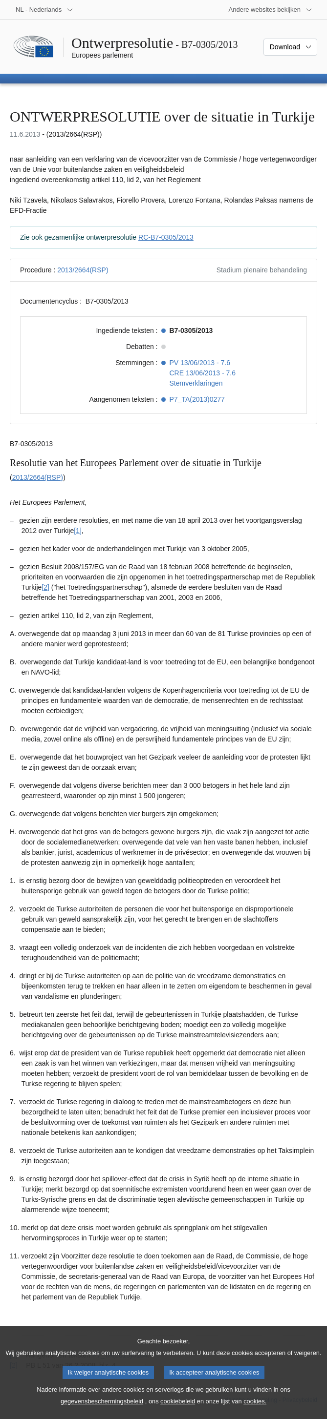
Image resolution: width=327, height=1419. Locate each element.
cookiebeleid (177, 1411)
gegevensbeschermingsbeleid (102, 1411)
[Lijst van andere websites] (270, 10)
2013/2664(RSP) (82, 270)
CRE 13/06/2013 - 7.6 (203, 373)
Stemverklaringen (196, 383)
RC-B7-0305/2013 (166, 237)
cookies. (254, 1411)
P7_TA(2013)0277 (197, 399)
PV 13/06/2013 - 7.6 (200, 363)
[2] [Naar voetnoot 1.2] (45, 587)
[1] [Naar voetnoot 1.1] (78, 531)
